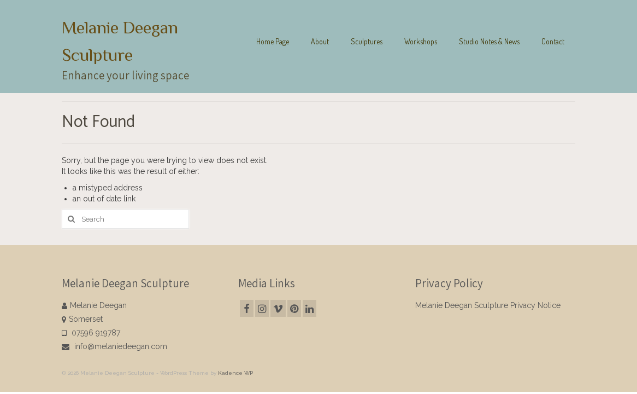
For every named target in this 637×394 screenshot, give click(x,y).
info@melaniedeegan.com (114, 346)
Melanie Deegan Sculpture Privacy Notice (488, 305)
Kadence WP (235, 373)
